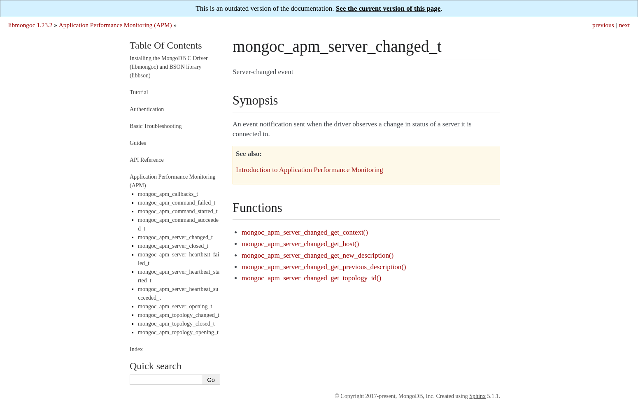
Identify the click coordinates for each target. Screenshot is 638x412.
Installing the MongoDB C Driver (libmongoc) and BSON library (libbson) (169, 67)
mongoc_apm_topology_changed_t (178, 315)
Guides (138, 143)
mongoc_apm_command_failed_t (176, 203)
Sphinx (477, 396)
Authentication (147, 109)
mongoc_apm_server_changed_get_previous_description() (324, 267)
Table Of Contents (166, 45)
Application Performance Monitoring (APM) (115, 24)
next (624, 24)
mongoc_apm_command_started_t (178, 211)
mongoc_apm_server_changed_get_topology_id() (311, 278)
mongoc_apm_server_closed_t (173, 246)
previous (603, 24)
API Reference (147, 160)
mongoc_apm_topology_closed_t (176, 324)
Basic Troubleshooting (156, 126)
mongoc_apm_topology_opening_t (178, 332)
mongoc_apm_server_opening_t (175, 306)
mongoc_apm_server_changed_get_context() (305, 232)
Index (136, 349)
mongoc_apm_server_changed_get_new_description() (318, 255)
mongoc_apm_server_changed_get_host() (300, 244)
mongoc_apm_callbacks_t (168, 194)
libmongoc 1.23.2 (30, 24)
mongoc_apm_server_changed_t (175, 237)
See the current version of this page (388, 8)
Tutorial (139, 92)
